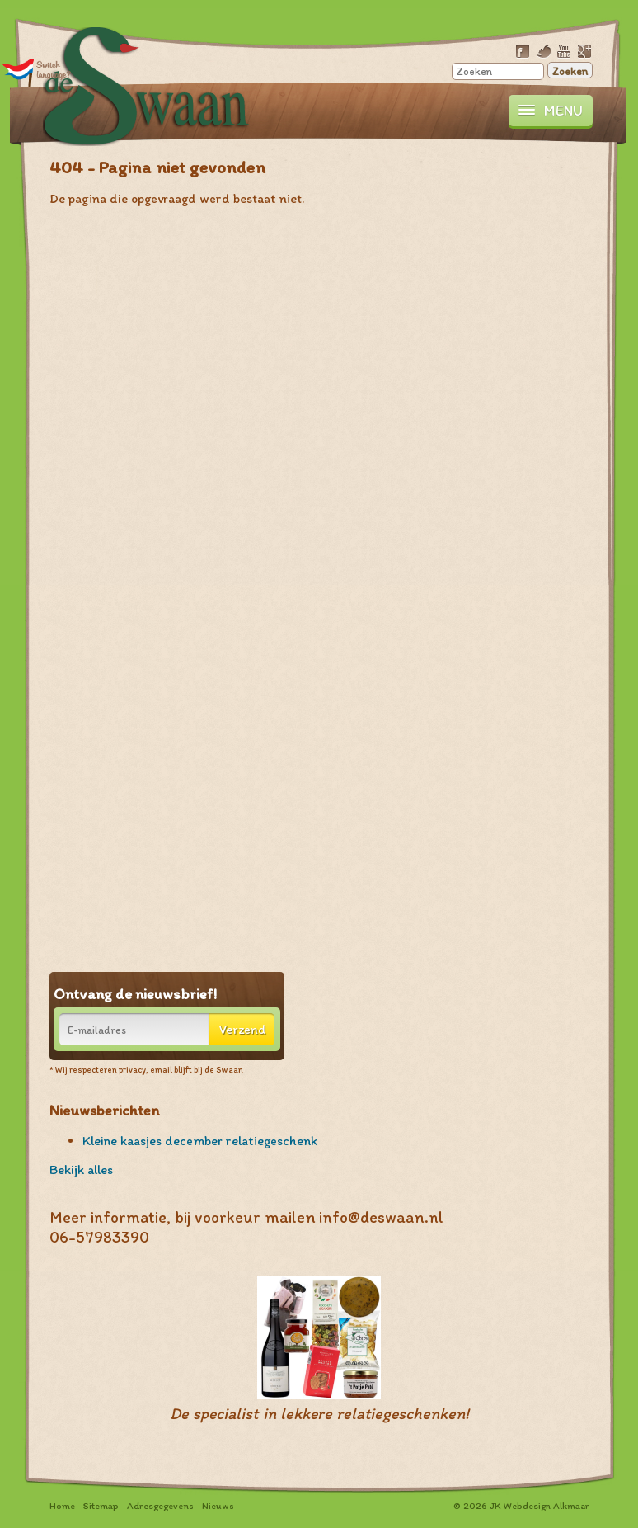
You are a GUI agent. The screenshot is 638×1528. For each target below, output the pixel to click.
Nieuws (218, 1505)
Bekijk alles (81, 1169)
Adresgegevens (160, 1505)
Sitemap (101, 1505)
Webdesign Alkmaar (546, 1505)
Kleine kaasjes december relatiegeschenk (199, 1140)
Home (62, 1505)
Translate (36, 72)
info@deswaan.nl (381, 1217)
